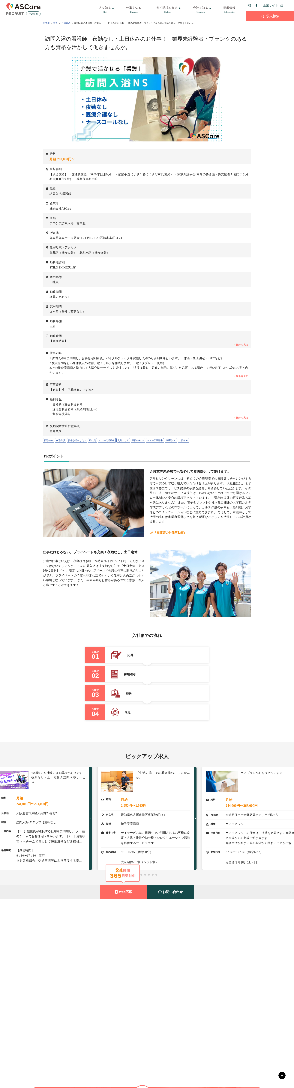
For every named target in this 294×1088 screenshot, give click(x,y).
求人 (55, 23)
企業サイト (270, 5)
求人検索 (270, 16)
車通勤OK (171, 440)
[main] (282, 1075)
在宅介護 (60, 440)
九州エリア (123, 440)
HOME (46, 23)
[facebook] (256, 6)
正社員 (92, 440)
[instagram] (249, 6)
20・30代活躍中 (155, 440)
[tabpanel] (147, 818)
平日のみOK (138, 440)
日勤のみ (48, 440)
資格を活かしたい (77, 440)
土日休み (183, 440)
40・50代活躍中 (107, 440)
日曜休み (66, 23)
